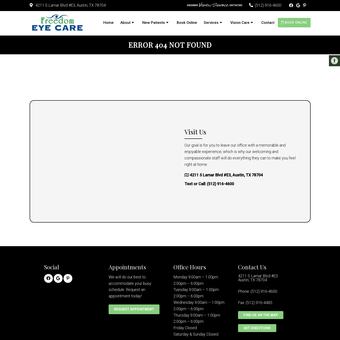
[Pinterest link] (304, 5)
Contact (268, 22)
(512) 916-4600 (268, 5)
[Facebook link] (291, 5)
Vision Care (240, 22)
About (125, 22)
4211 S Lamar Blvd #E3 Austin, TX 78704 (258, 278)
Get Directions (257, 328)
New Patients (153, 22)
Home (108, 22)
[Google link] (298, 5)
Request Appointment (134, 309)
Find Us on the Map (261, 315)
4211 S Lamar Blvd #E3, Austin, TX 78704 (70, 5)
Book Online (187, 22)
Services (211, 22)
